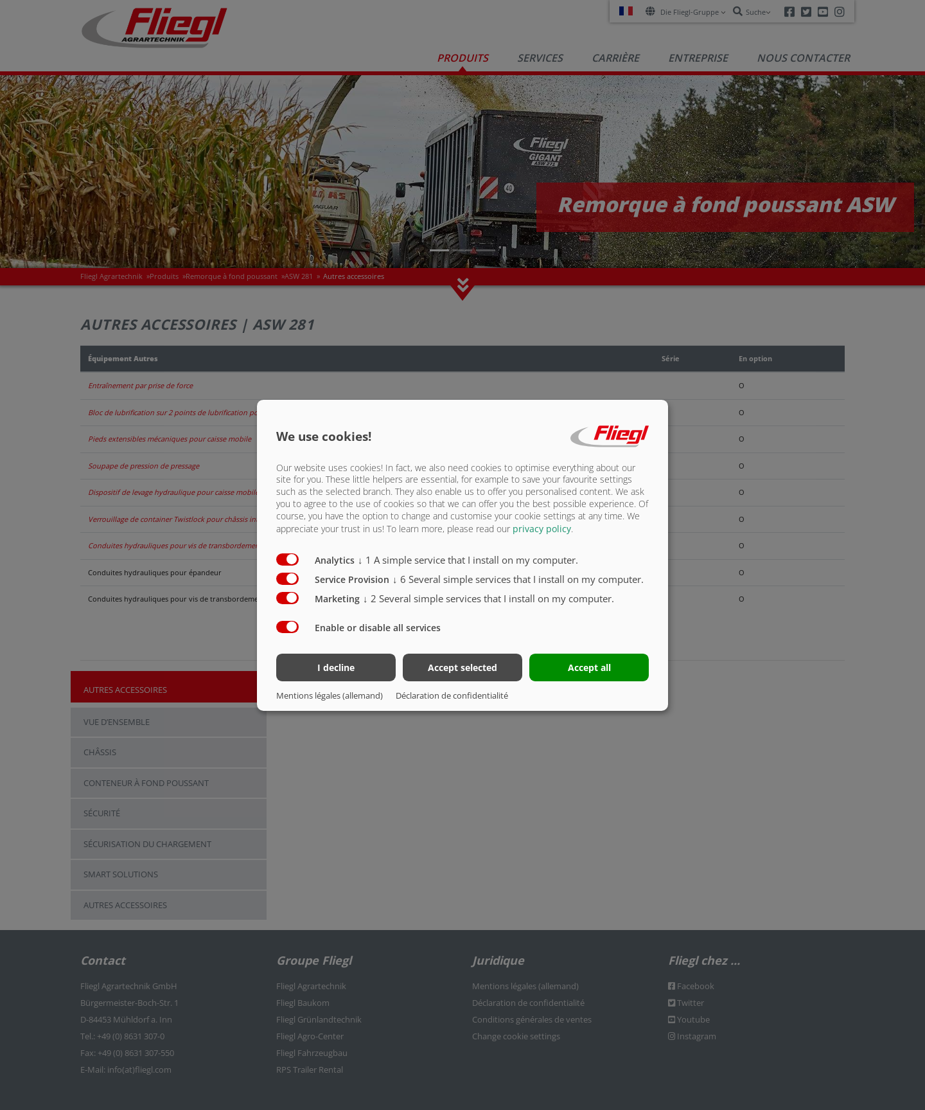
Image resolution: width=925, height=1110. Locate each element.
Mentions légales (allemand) (329, 695)
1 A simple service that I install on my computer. (468, 559)
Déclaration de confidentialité (452, 695)
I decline (336, 667)
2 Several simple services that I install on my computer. (488, 598)
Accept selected (462, 667)
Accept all (589, 667)
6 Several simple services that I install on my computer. (518, 579)
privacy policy (542, 529)
